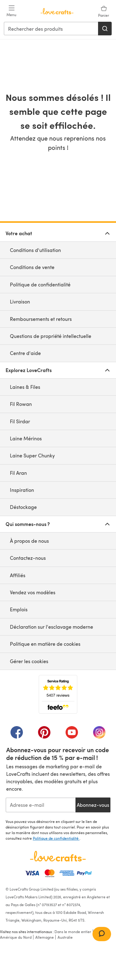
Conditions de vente (32, 267)
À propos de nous (29, 540)
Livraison (20, 301)
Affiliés (17, 575)
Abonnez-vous (93, 805)
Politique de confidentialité (40, 284)
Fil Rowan (21, 404)
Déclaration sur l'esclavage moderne (51, 626)
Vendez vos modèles (32, 592)
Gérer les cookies (29, 661)
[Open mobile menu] (11, 11)
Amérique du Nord (16, 937)
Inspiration (22, 490)
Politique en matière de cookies (45, 643)
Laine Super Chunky (32, 455)
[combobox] (51, 28)
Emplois (19, 609)
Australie (65, 937)
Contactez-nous (28, 558)
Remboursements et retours (41, 319)
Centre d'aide (25, 353)
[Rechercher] (105, 28)
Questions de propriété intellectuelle (50, 336)
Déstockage (23, 507)
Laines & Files (25, 387)
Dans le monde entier (72, 931)
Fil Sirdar (20, 421)
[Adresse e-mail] (40, 805)
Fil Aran (18, 473)
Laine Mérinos (26, 438)
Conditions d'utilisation (35, 250)
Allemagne (44, 937)
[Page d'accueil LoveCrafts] (58, 856)
